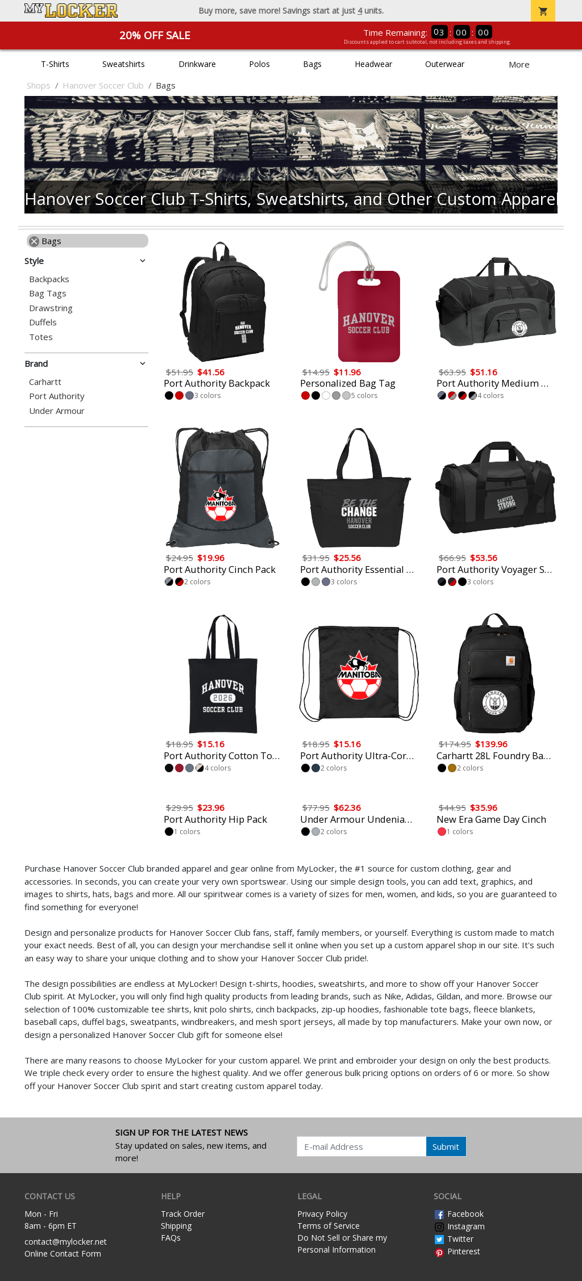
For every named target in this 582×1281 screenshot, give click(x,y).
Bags (312, 63)
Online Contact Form (62, 1253)
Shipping (176, 1225)
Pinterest (457, 1251)
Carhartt (45, 382)
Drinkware (197, 63)
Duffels (43, 322)
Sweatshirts (123, 63)
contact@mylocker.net (65, 1241)
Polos (259, 63)
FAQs (171, 1237)
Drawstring (51, 308)
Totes (41, 337)
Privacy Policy (322, 1213)
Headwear (373, 63)
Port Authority (57, 396)
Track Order (183, 1213)
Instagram (459, 1226)
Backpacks (49, 279)
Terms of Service (328, 1225)
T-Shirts (55, 63)
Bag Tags (47, 293)
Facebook (459, 1213)
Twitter (453, 1238)
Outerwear (444, 63)
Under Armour (57, 411)
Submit (446, 1146)
